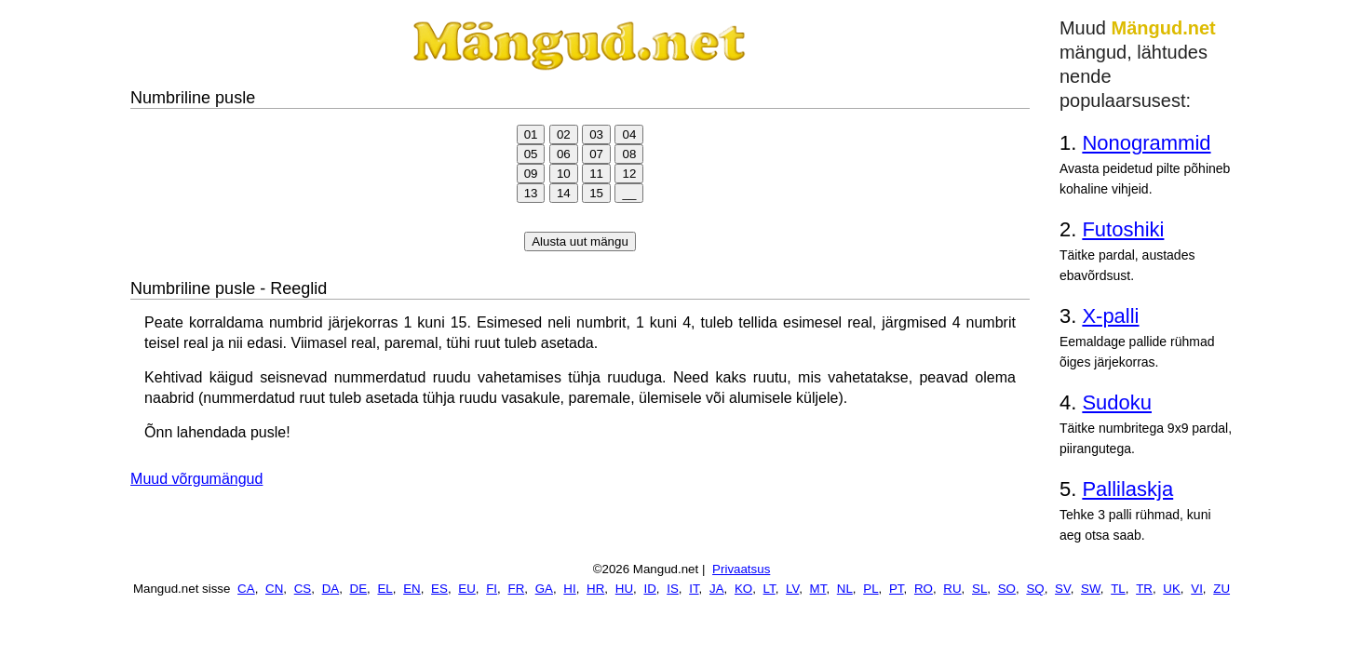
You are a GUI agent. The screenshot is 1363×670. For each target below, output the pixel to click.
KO (743, 589)
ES (439, 589)
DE (359, 589)
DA (331, 589)
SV (1063, 589)
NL (845, 589)
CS (303, 589)
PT (896, 589)
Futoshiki (1123, 229)
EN (412, 589)
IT (693, 589)
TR (1144, 589)
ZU (1221, 589)
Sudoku (1117, 402)
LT (769, 589)
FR (515, 589)
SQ (1035, 589)
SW (1090, 589)
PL (870, 589)
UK (1172, 589)
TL (1118, 589)
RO (923, 589)
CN (274, 589)
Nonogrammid (1146, 142)
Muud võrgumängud (196, 479)
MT (818, 589)
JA (716, 589)
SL (979, 589)
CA (246, 589)
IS (673, 589)
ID (649, 589)
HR (595, 589)
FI (491, 589)
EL (384, 589)
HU (624, 589)
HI (569, 589)
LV (792, 589)
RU (952, 589)
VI (1197, 589)
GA (544, 589)
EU (467, 589)
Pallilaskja (1127, 489)
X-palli (1110, 316)
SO (1007, 589)
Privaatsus (741, 569)
